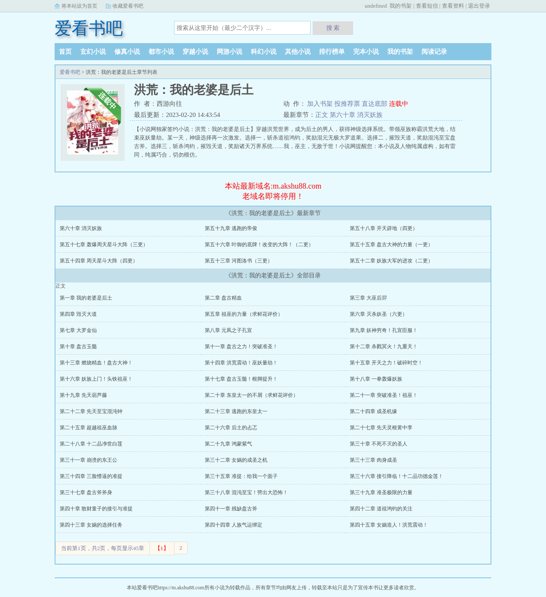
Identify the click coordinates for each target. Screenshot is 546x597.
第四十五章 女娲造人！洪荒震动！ (389, 525)
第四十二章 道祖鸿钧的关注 (381, 509)
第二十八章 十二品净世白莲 (91, 444)
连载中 (398, 103)
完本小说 (366, 51)
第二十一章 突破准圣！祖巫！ (384, 395)
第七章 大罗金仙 (78, 330)
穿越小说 (195, 51)
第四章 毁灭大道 (78, 314)
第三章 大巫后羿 (368, 298)
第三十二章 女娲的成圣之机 (236, 460)
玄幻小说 (93, 51)
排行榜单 (332, 51)
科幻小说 (263, 51)
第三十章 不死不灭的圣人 (378, 444)
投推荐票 (348, 103)
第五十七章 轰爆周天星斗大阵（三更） (104, 245)
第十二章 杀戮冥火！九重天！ (384, 346)
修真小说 (127, 51)
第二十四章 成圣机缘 (373, 411)
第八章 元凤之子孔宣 (228, 330)
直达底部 (375, 103)
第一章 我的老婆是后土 (86, 298)
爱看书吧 (89, 28)
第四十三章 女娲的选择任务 (91, 525)
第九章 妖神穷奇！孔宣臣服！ (384, 330)
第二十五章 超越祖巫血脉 (88, 428)
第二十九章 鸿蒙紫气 (228, 444)
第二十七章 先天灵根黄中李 (381, 428)
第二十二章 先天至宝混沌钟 (91, 411)
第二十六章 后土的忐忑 (231, 428)
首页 (65, 51)
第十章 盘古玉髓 (78, 346)
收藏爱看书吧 (128, 6)
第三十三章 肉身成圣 (373, 460)
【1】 (162, 548)
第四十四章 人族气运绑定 (233, 525)
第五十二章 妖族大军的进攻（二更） (391, 261)
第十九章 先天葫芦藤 (83, 395)
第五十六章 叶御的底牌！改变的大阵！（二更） (259, 245)
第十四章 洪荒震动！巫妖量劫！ (241, 363)
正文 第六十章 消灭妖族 (349, 114)
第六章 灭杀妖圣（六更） (378, 314)
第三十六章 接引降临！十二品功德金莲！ (396, 476)
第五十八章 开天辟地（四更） (384, 228)
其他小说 (298, 51)
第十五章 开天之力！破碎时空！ (386, 363)
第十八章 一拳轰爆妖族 (376, 379)
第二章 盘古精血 (223, 298)
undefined (376, 6)
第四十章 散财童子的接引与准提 (96, 509)
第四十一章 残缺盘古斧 (231, 509)
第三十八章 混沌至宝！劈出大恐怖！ (246, 492)
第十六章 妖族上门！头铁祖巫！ (96, 379)
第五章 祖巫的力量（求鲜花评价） (244, 314)
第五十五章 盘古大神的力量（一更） (391, 245)
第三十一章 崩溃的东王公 (88, 460)
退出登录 (479, 6)
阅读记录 (434, 51)
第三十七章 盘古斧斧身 (86, 492)
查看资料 (453, 6)
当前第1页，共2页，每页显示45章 (102, 548)
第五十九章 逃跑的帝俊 (231, 228)
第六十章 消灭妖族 (81, 228)
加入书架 (320, 103)
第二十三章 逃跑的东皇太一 (236, 411)
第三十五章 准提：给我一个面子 (241, 476)
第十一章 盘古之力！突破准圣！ (241, 346)
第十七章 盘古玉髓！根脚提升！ (241, 379)
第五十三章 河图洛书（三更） (239, 261)
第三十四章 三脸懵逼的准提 (91, 476)
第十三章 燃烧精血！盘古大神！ (96, 363)
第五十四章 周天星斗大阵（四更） (99, 261)
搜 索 (333, 27)
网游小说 (229, 51)
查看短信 (427, 6)
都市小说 (161, 51)
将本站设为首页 (79, 6)
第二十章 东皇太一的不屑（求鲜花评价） (251, 395)
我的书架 (400, 6)
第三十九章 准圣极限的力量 (381, 492)
